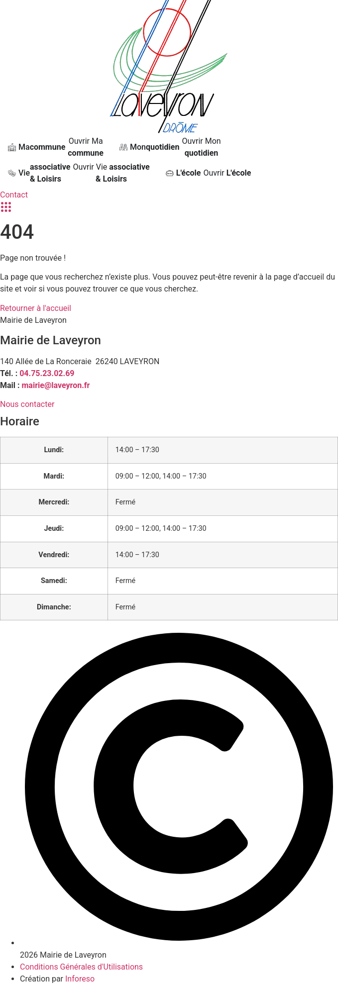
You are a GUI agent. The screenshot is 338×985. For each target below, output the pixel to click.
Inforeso (80, 979)
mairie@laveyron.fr (56, 385)
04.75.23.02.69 (46, 373)
